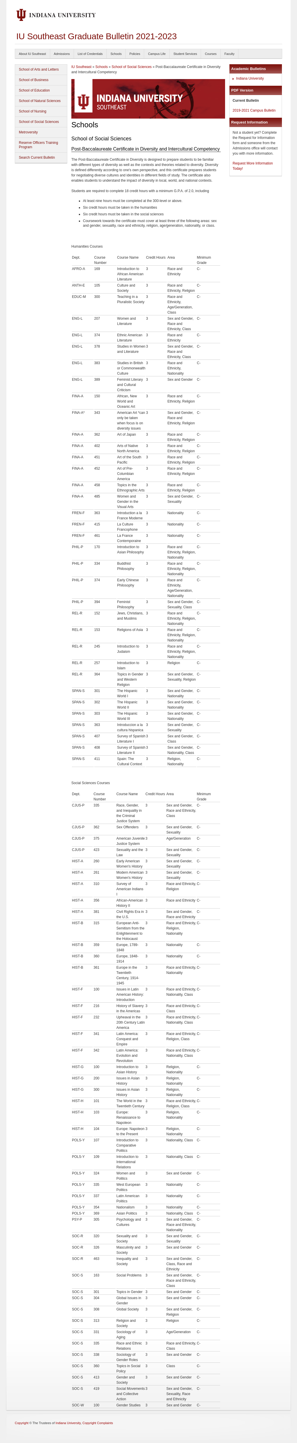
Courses (210, 54)
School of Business (33, 80)
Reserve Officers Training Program (38, 145)
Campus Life (157, 54)
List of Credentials (90, 54)
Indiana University (250, 78)
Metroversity (28, 132)
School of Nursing (32, 111)
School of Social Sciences (39, 122)
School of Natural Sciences (40, 101)
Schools (116, 54)
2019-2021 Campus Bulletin (254, 110)
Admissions (62, 54)
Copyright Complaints (97, 1423)
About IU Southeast (32, 54)
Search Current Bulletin (37, 157)
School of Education (34, 90)
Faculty (229, 54)
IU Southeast (81, 67)
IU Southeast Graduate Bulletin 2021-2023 (96, 36)
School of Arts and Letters (39, 69)
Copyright (21, 1423)
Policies (134, 54)
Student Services (185, 54)
